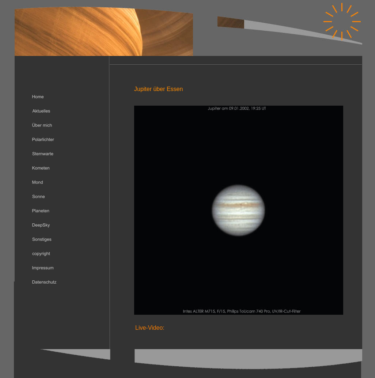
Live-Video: (149, 328)
